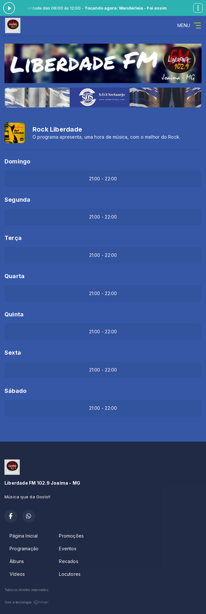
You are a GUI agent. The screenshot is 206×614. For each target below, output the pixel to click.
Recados (68, 561)
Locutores (70, 574)
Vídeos (17, 574)
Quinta (14, 314)
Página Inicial (24, 535)
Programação (24, 548)
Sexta (12, 352)
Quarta (14, 276)
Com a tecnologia (26, 602)
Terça (13, 238)
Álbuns (17, 561)
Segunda (17, 199)
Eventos (67, 548)
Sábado (15, 390)
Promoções (71, 535)
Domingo (17, 161)
